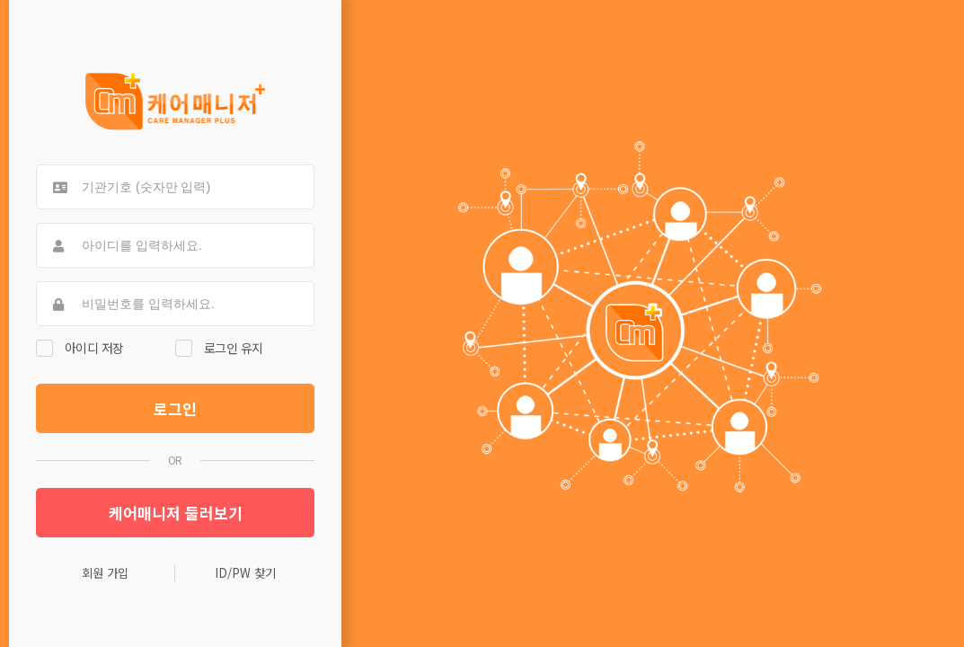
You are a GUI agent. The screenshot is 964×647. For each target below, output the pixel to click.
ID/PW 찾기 (245, 572)
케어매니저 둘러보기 (176, 512)
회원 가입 (105, 572)
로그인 (175, 408)
